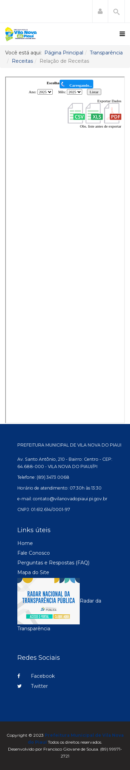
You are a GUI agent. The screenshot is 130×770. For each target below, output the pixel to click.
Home (25, 543)
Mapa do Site (33, 572)
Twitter (32, 686)
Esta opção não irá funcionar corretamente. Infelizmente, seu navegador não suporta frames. (65, 250)
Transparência (106, 53)
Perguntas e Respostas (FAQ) (53, 563)
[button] (100, 11)
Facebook (36, 676)
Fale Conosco (33, 553)
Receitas (22, 61)
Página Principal (63, 53)
